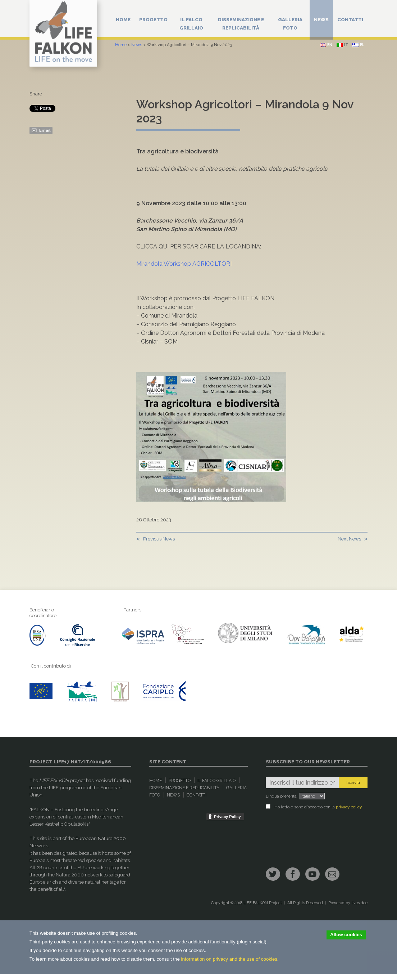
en (326, 44)
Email (41, 130)
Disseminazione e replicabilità (241, 24)
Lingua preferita (281, 796)
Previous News (159, 539)
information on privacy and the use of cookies (229, 959)
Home (123, 19)
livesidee (359, 903)
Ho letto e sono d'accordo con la (314, 806)
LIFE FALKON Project (262, 903)
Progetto (153, 19)
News (321, 19)
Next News (349, 539)
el (358, 44)
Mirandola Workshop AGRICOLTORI (184, 263)
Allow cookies (346, 934)
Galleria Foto (290, 24)
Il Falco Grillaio (191, 24)
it (342, 44)
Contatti (350, 19)
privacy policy (349, 806)
